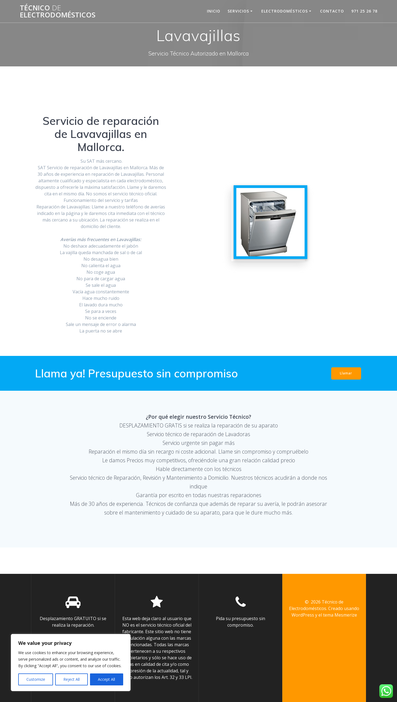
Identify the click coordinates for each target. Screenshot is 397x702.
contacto (332, 11)
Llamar (346, 373)
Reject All (71, 679)
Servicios (238, 11)
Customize (35, 679)
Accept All (106, 679)
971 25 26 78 (364, 11)
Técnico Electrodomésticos (57, 11)
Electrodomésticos (284, 11)
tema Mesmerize (340, 615)
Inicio (213, 11)
